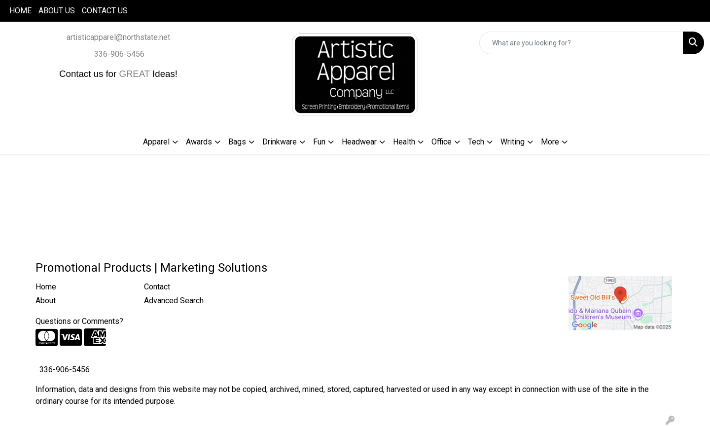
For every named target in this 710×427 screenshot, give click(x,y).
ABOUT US (56, 10)
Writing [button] (512, 141)
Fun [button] (319, 141)
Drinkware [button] (279, 141)
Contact (157, 286)
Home (46, 286)
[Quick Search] (581, 43)
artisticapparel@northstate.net (118, 37)
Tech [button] (476, 141)
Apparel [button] (156, 141)
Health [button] (404, 141)
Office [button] (441, 141)
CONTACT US (105, 10)
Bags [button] (237, 141)
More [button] (550, 141)
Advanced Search (174, 300)
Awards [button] (199, 141)
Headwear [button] (359, 141)
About (46, 300)
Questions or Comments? (79, 321)
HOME (20, 10)
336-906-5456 (119, 54)
